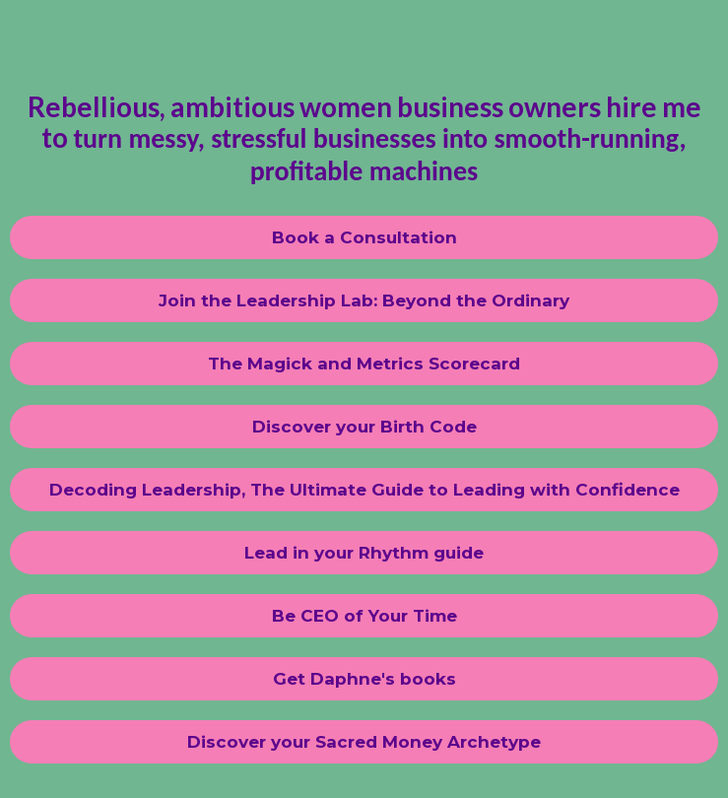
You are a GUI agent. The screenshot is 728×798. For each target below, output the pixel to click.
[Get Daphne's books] (364, 678)
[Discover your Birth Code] (364, 426)
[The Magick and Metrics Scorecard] (364, 363)
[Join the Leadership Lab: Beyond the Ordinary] (364, 300)
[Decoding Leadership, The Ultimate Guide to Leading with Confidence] (364, 489)
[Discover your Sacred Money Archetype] (364, 742)
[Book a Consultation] (364, 237)
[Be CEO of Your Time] (364, 615)
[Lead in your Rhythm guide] (364, 552)
